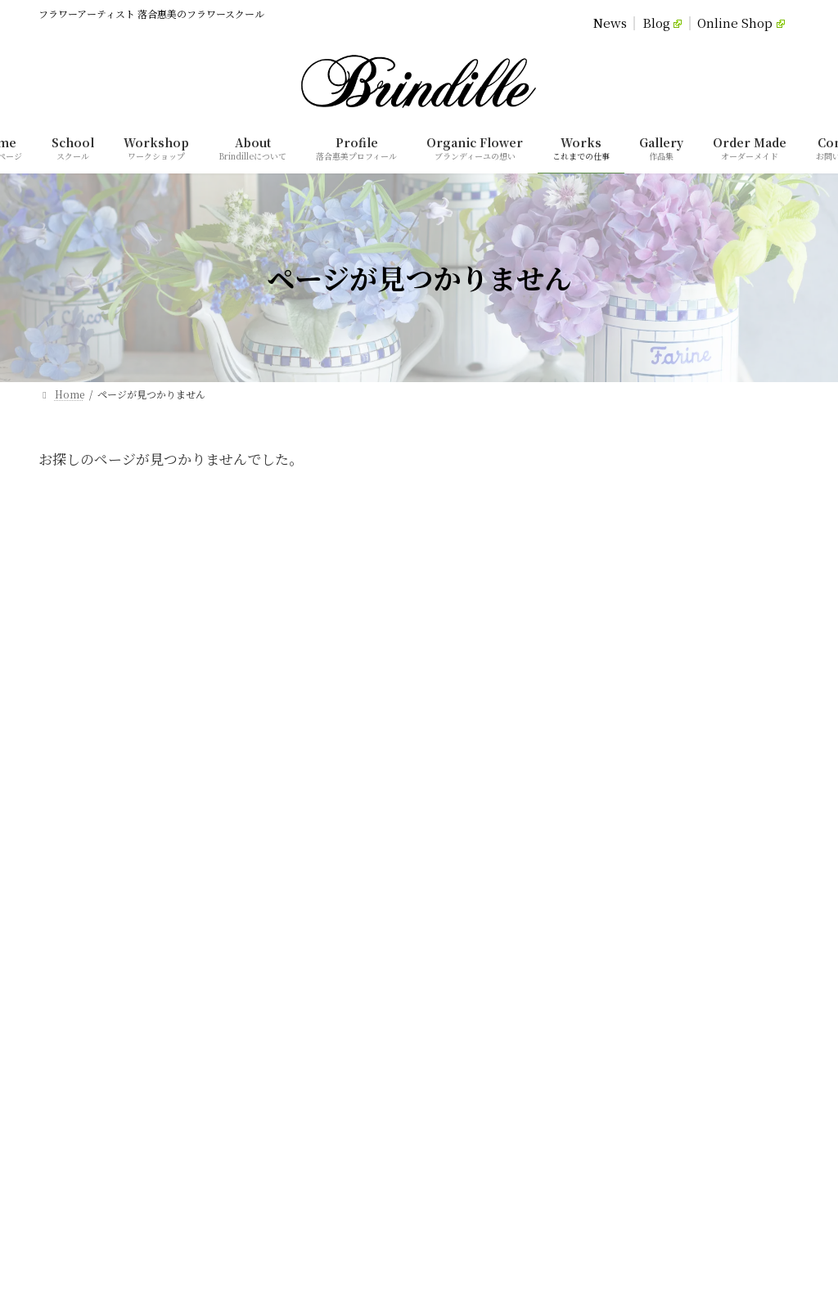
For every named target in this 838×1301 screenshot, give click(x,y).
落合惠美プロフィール (489, 719)
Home (213, 567)
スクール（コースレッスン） (504, 775)
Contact (620, 567)
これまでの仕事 (475, 889)
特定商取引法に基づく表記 (500, 1089)
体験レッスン (470, 804)
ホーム (456, 662)
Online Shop (741, 23)
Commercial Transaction (477, 567)
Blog (662, 23)
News (610, 23)
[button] (139, 899)
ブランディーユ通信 (485, 946)
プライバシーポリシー (490, 1060)
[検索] (268, 1191)
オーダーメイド (475, 861)
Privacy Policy (316, 567)
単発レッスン (470, 833)
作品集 (456, 918)
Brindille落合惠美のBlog (503, 975)
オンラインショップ (491, 1003)
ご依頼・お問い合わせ (490, 1031)
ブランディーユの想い (489, 747)
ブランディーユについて (494, 690)
